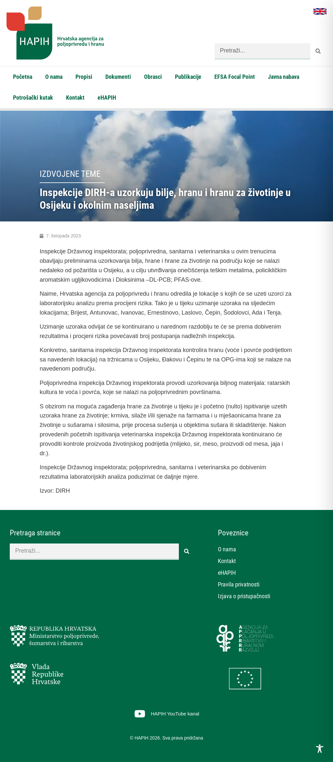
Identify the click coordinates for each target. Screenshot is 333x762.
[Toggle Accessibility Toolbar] (319, 748)
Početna (22, 76)
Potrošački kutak (33, 97)
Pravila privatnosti (239, 584)
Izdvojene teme (70, 174)
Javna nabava (283, 76)
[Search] (318, 51)
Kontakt (75, 97)
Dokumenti (118, 76)
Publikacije (188, 76)
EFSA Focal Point (234, 76)
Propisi (83, 76)
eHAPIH (107, 97)
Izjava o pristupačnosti (244, 596)
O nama (53, 76)
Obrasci (153, 76)
